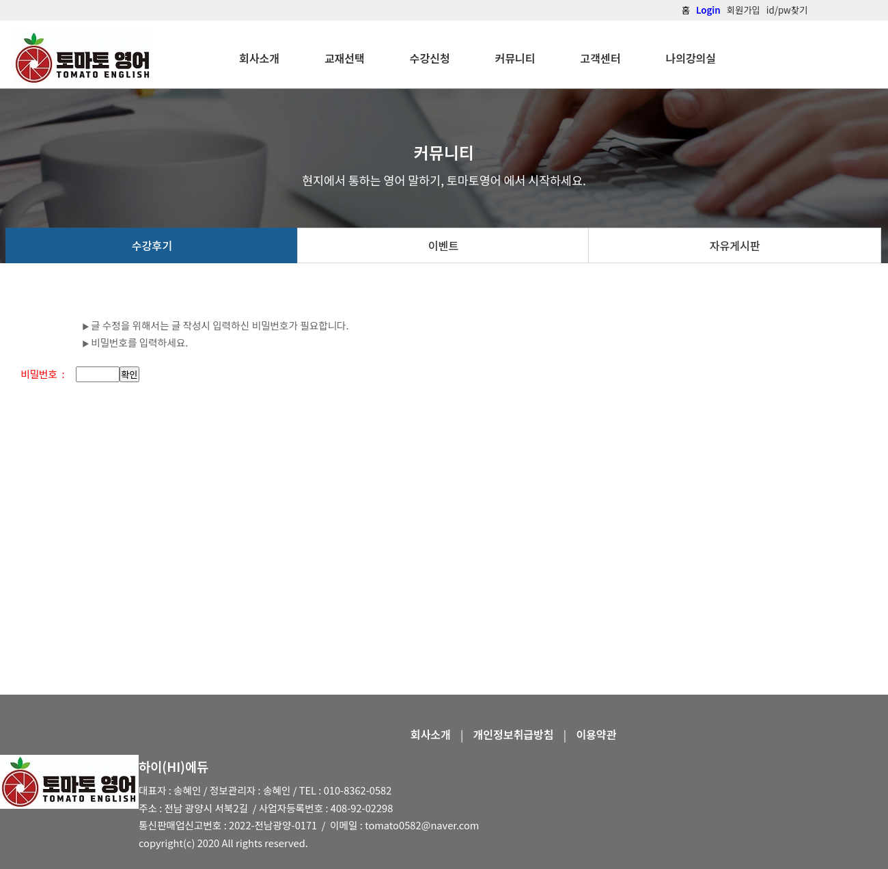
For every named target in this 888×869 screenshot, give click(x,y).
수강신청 (430, 58)
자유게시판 (735, 245)
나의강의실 (690, 58)
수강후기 (152, 245)
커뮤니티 (515, 58)
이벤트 (443, 245)
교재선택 (344, 58)
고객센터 (601, 58)
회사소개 (259, 58)
